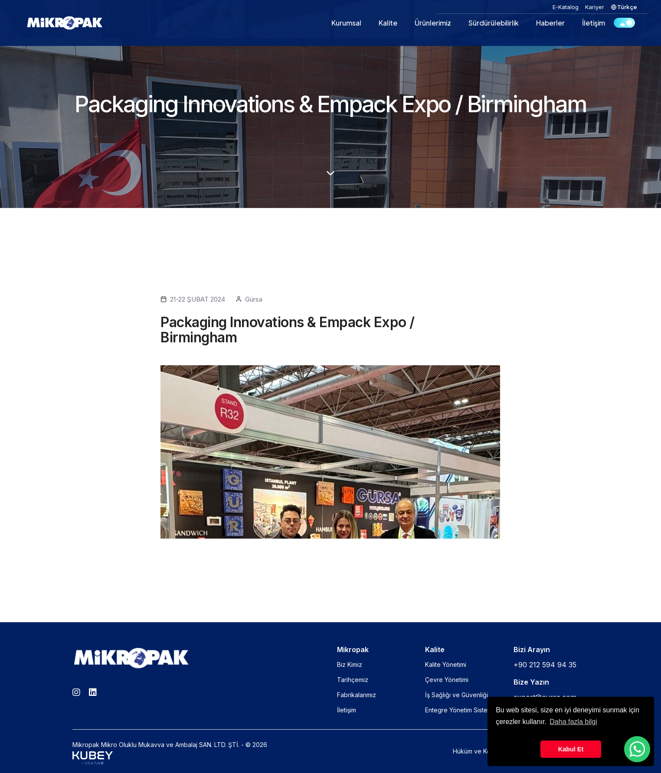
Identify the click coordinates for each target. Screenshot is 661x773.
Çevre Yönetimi (446, 679)
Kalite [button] (388, 22)
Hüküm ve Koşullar (479, 751)
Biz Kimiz (349, 664)
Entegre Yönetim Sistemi (459, 710)
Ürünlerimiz (433, 22)
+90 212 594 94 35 (545, 664)
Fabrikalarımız (356, 694)
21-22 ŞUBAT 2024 (197, 299)
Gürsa (253, 299)
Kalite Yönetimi (445, 664)
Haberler (550, 22)
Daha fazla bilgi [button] (573, 721)
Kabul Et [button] (570, 749)
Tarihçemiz (352, 679)
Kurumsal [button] (346, 22)
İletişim (593, 22)
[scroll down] (330, 173)
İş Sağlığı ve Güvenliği (456, 694)
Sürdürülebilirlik (493, 22)
